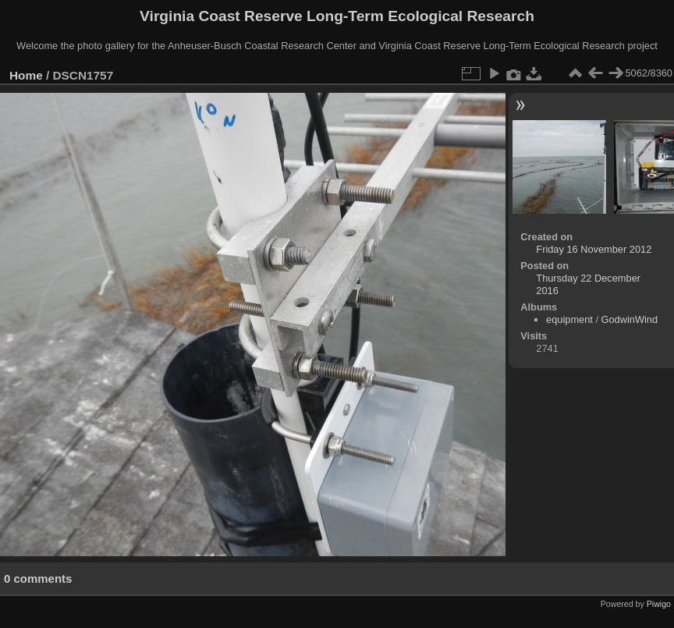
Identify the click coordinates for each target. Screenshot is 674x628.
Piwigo (659, 603)
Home (26, 75)
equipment (569, 319)
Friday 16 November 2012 (593, 249)
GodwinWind (629, 319)
